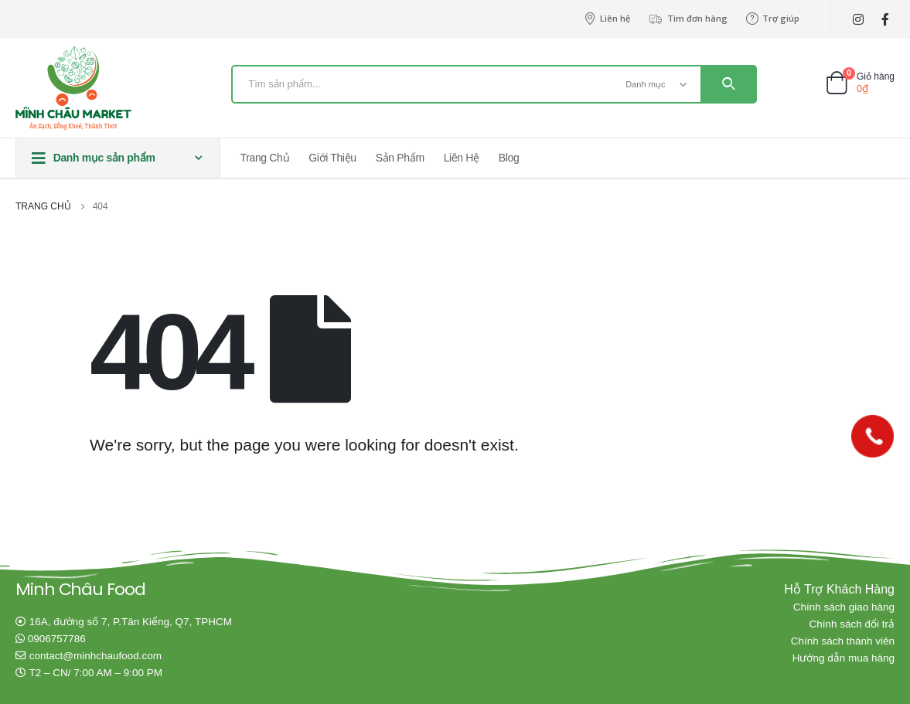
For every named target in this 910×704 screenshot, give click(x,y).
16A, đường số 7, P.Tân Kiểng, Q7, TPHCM (130, 621)
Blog (509, 157)
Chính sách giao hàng (844, 607)
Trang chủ (265, 157)
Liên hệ (607, 18)
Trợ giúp (772, 18)
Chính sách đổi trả (852, 624)
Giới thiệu (332, 157)
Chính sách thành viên (843, 641)
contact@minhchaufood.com (95, 655)
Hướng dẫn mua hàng (843, 658)
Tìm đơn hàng (688, 18)
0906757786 (57, 638)
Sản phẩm (400, 157)
